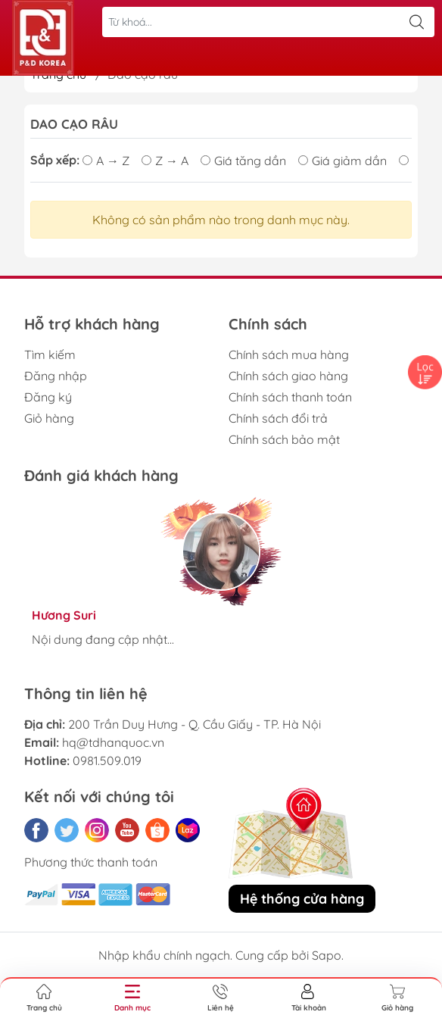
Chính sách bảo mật (284, 439)
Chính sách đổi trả (278, 418)
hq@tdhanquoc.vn (113, 742)
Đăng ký (48, 396)
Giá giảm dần (342, 160)
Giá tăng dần (243, 160)
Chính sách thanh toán (290, 396)
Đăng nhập (55, 375)
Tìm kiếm (50, 354)
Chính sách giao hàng (288, 375)
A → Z (105, 160)
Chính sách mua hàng (289, 354)
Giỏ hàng (49, 418)
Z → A (165, 160)
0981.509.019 (107, 760)
